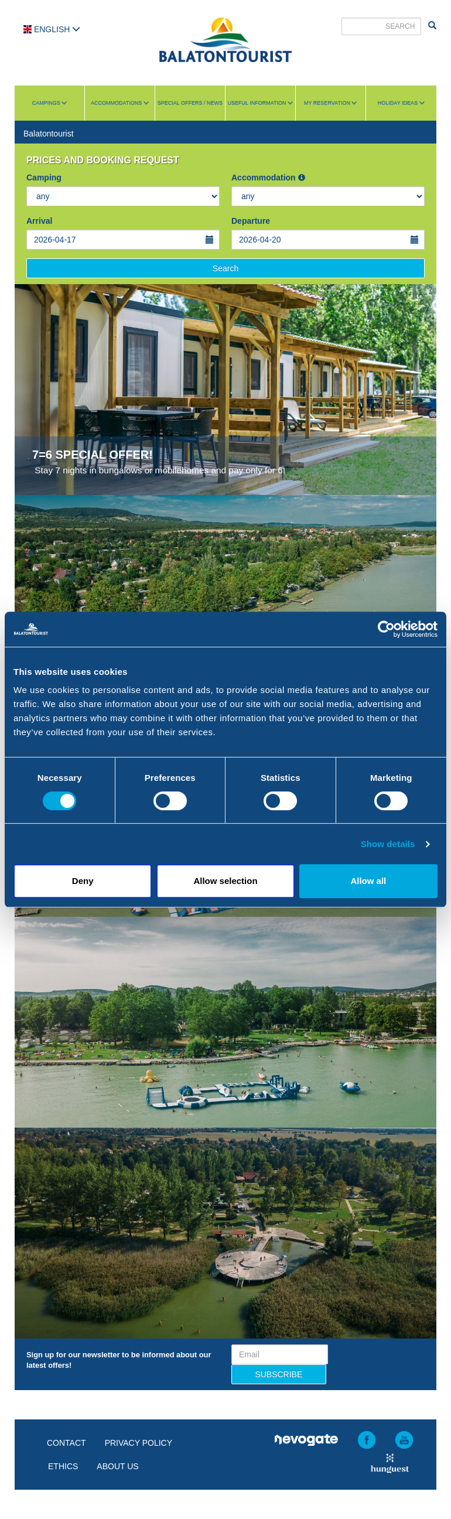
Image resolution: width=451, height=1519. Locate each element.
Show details (388, 844)
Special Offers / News (190, 103)
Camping (44, 177)
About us (117, 1466)
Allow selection (225, 881)
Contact (66, 1443)
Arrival (39, 221)
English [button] (51, 29)
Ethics (63, 1466)
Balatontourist (48, 133)
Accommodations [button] (120, 103)
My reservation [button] (330, 103)
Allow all (368, 881)
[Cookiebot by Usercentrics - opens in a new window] (386, 629)
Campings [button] (49, 103)
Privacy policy (138, 1443)
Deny (83, 881)
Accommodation (268, 177)
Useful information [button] (260, 103)
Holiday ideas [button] (401, 103)
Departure (250, 221)
